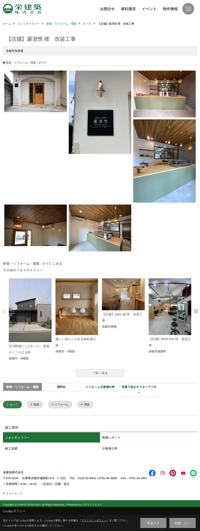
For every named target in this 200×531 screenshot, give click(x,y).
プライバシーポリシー (94, 520)
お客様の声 (110, 448)
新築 (37, 404)
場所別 (61, 387)
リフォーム (63, 404)
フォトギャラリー (17, 437)
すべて (14, 404)
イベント (149, 8)
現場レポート (111, 437)
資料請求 (128, 8)
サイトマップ (14, 499)
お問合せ (107, 8)
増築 (90, 404)
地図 (63, 478)
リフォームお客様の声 (100, 387)
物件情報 (170, 8)
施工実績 (11, 448)
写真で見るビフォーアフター (138, 390)
